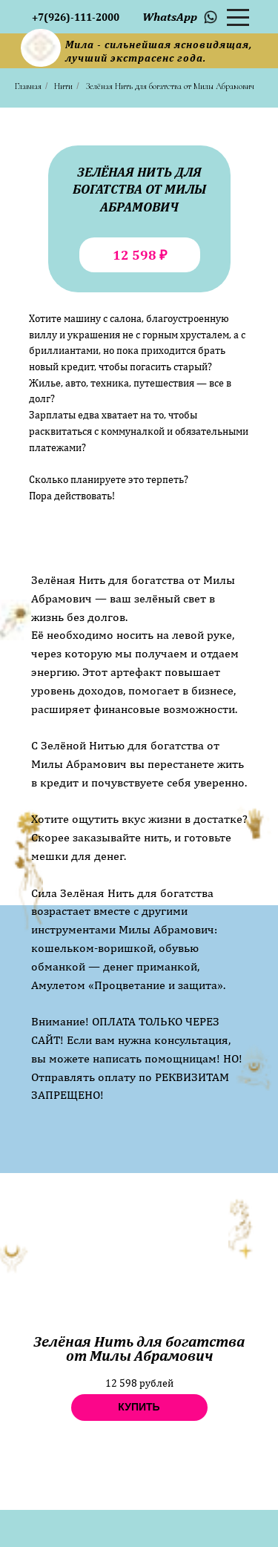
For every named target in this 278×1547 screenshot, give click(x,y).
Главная (28, 86)
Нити (63, 86)
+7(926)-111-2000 (75, 17)
